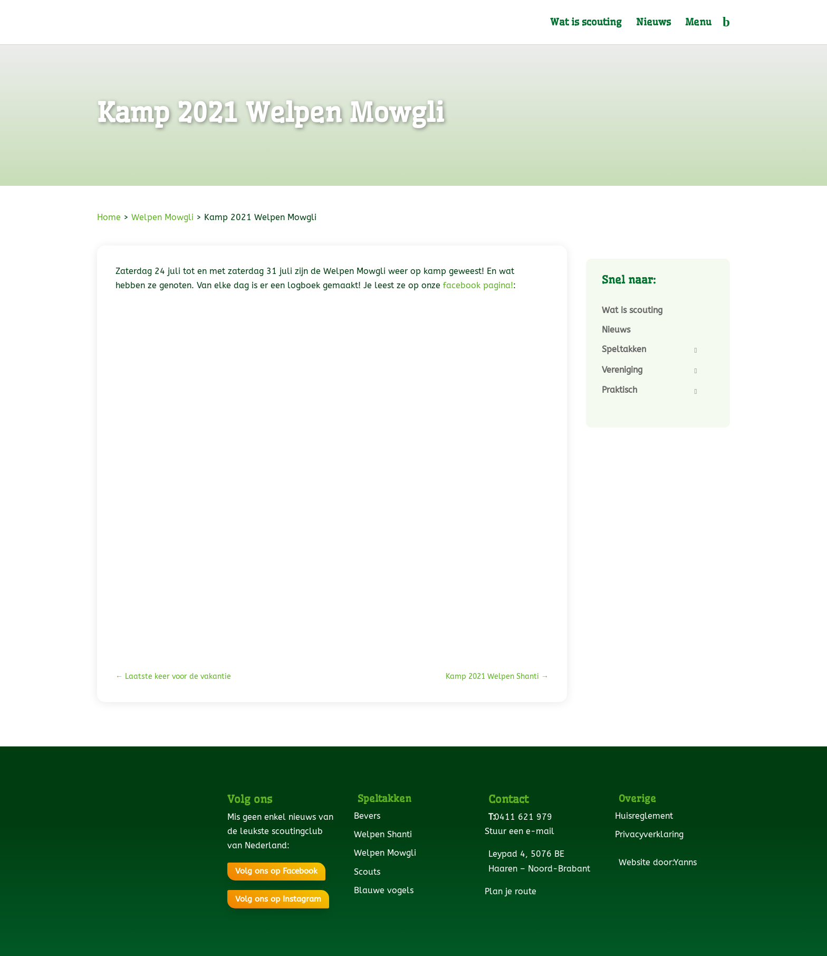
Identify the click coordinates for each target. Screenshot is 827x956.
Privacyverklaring (651, 834)
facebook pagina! (478, 285)
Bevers (369, 816)
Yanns (687, 862)
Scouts (369, 872)
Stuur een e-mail (521, 831)
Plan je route (512, 891)
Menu (698, 23)
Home (109, 217)
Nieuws (653, 23)
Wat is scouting (586, 23)
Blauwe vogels (386, 890)
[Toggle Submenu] (695, 350)
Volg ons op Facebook (276, 871)
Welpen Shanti (385, 834)
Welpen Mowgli (162, 217)
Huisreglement (646, 816)
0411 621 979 (525, 817)
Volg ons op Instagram (278, 899)
